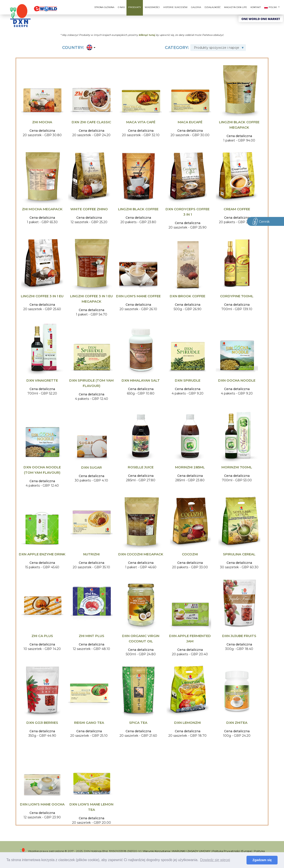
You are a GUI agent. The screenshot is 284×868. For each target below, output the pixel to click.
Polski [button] (271, 7)
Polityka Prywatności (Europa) (232, 851)
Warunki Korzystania (156, 851)
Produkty (134, 7)
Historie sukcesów (175, 7)
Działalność (213, 7)
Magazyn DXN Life (235, 7)
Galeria (196, 7)
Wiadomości (152, 7)
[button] (90, 48)
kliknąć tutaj (147, 34)
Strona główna (104, 7)
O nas (121, 7)
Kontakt (255, 7)
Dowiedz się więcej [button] (215, 860)
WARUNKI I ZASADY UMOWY (191, 851)
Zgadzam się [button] (262, 860)
